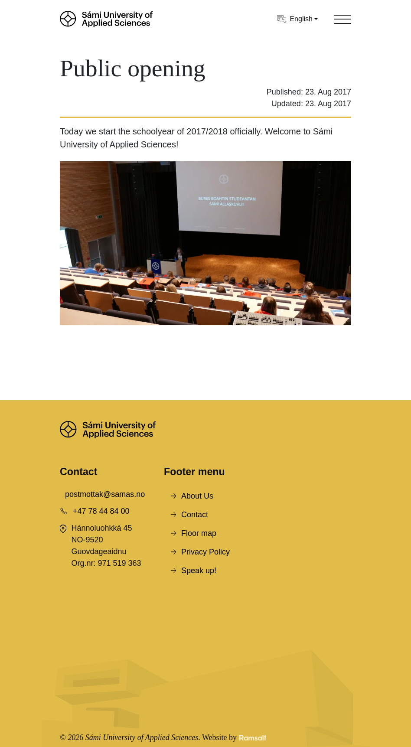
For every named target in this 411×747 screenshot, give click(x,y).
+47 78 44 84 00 (101, 511)
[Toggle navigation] (342, 19)
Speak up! (198, 570)
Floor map (198, 533)
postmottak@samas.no (105, 494)
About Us (197, 496)
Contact (194, 514)
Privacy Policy (205, 552)
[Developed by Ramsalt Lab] (253, 738)
